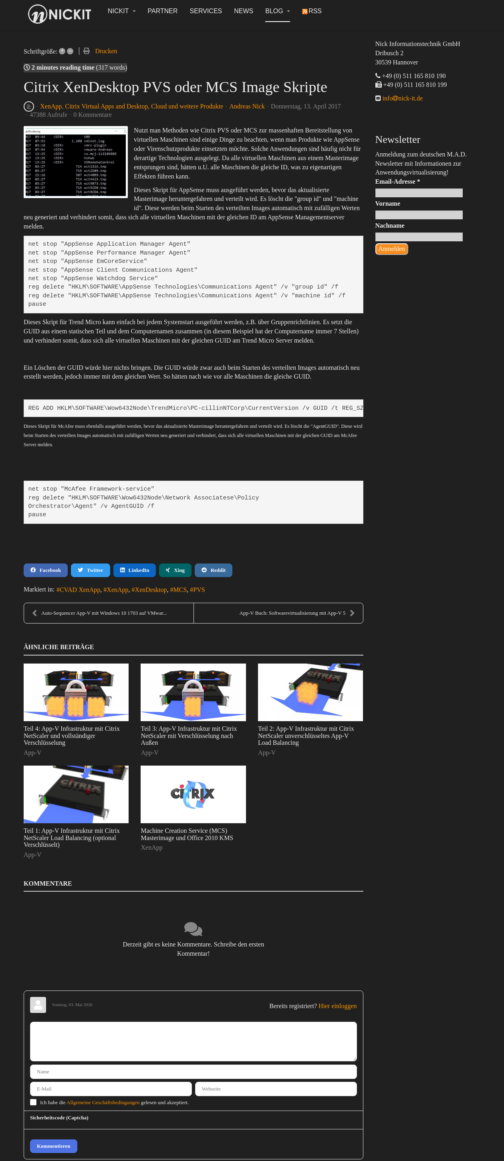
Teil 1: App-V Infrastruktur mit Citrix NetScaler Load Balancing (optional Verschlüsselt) (72, 837)
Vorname (388, 203)
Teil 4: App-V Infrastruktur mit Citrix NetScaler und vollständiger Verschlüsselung (72, 735)
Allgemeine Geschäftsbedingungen (103, 1102)
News (243, 11)
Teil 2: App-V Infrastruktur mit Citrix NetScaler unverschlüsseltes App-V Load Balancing (306, 735)
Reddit (214, 570)
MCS (180, 589)
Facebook (45, 570)
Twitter (90, 570)
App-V (32, 752)
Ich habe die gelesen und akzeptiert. (114, 1102)
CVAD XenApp (80, 589)
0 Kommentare (92, 114)
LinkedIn (134, 570)
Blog (277, 11)
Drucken (106, 51)
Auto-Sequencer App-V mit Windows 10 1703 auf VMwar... (99, 613)
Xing (175, 570)
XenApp (51, 106)
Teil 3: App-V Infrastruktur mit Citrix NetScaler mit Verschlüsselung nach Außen (189, 735)
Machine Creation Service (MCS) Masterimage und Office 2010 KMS (187, 834)
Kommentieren (54, 1146)
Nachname (390, 225)
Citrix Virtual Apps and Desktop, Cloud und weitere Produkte (144, 106)
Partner (163, 11)
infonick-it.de (402, 98)
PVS (199, 589)
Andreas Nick (246, 106)
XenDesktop (151, 589)
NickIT (122, 11)
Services (206, 11)
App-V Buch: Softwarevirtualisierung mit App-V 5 (297, 613)
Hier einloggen (338, 1006)
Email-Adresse (397, 181)
